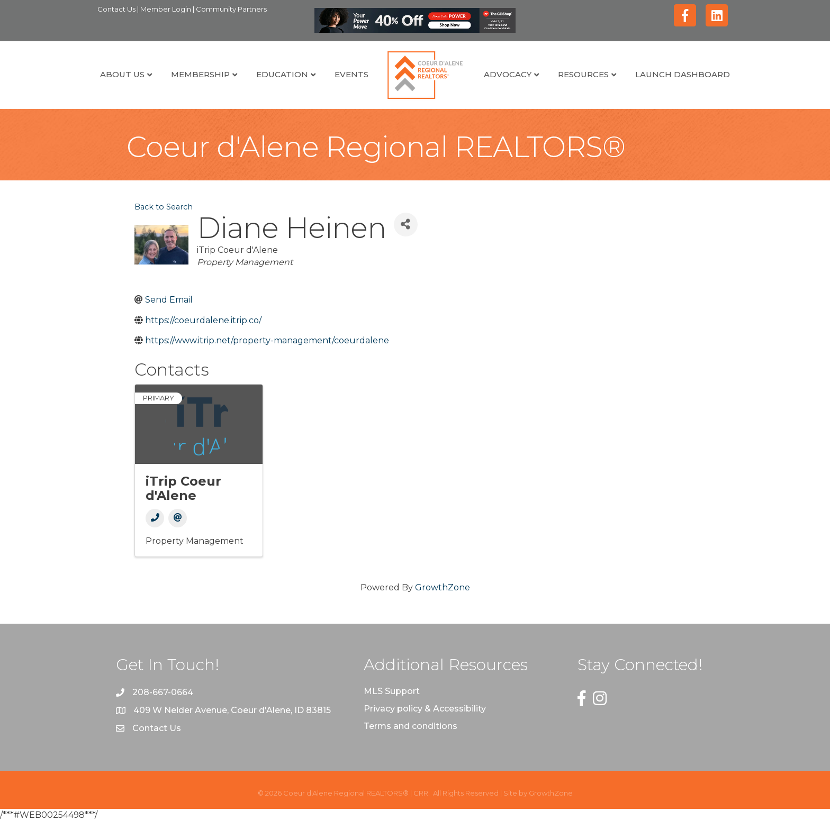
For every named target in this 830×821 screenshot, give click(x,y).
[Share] (406, 224)
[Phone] (155, 518)
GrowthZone (442, 587)
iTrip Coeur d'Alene (183, 488)
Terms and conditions (410, 726)
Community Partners (231, 9)
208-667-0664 (162, 692)
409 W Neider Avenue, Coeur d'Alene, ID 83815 (232, 710)
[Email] (177, 518)
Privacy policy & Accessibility (425, 709)
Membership (200, 74)
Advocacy (507, 74)
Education (282, 74)
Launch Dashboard (682, 74)
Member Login (166, 9)
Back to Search (163, 207)
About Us (122, 74)
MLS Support (392, 691)
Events (351, 74)
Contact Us (117, 9)
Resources (583, 74)
